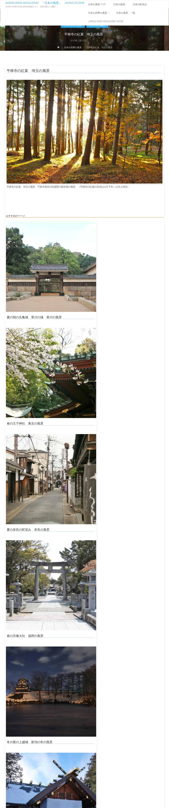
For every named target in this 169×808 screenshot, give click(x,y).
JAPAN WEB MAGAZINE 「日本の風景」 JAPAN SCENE (44, 3)
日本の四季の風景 (73, 47)
